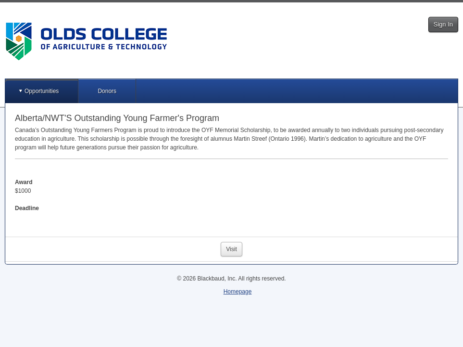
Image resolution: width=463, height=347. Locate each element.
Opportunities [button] (42, 91)
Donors (107, 91)
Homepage (238, 291)
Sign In (443, 24)
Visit (231, 249)
